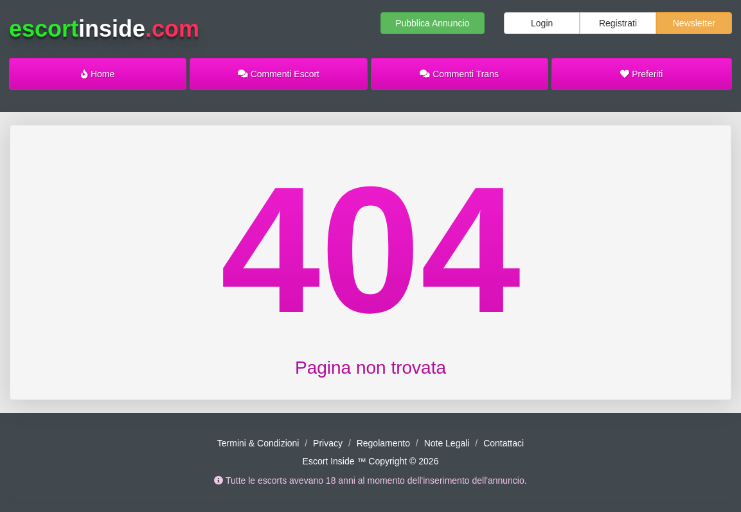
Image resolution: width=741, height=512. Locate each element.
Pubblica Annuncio (432, 23)
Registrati (618, 23)
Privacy (328, 443)
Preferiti (641, 74)
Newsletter (694, 23)
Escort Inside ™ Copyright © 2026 (371, 461)
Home (97, 74)
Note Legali (447, 443)
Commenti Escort (278, 74)
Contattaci (503, 443)
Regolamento (383, 443)
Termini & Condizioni (258, 443)
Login (542, 23)
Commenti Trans (459, 74)
